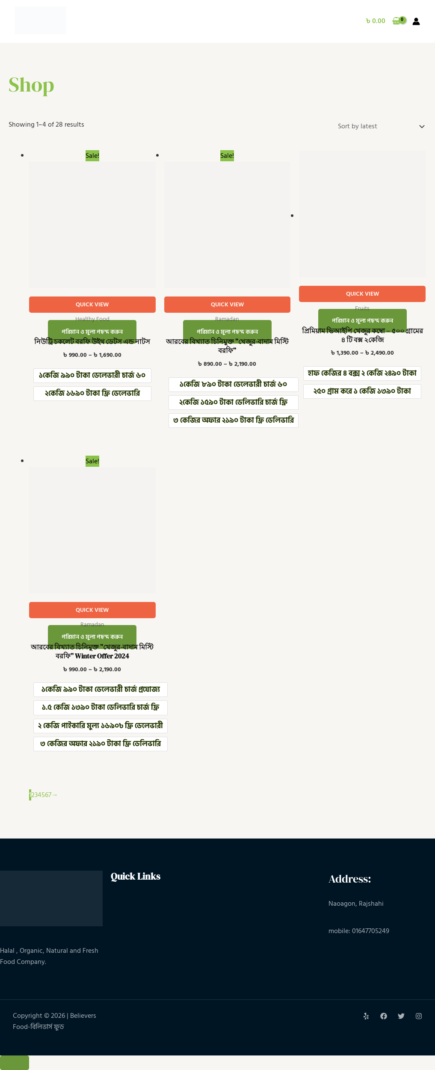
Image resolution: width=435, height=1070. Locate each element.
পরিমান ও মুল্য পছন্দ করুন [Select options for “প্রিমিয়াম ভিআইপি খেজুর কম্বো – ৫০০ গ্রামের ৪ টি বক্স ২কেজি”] (362, 321)
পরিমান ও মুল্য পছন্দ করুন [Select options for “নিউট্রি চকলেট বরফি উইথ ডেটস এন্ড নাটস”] (92, 332)
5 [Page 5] (43, 794)
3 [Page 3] (36, 794)
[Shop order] (379, 126)
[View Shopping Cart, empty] (383, 21)
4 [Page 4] (39, 794)
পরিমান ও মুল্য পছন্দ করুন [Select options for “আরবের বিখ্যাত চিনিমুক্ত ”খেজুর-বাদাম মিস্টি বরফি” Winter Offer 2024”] (92, 637)
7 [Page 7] (49, 794)
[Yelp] (366, 1016)
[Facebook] (383, 1016)
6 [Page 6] (46, 794)
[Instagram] (418, 1016)
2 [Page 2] (33, 794)
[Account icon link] (416, 21)
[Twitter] (401, 1016)
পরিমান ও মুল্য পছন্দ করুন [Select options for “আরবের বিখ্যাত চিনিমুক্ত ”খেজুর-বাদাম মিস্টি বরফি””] (227, 332)
